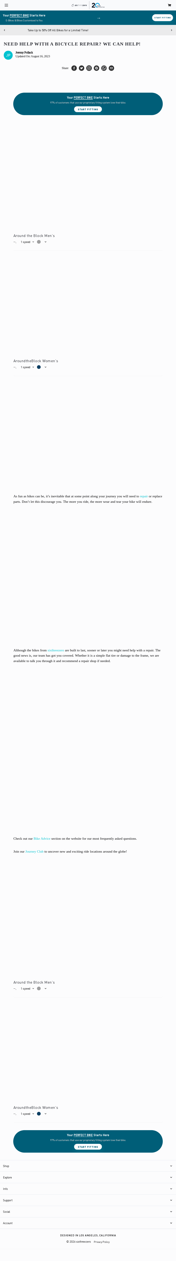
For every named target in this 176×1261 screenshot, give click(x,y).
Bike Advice (42, 838)
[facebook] (74, 68)
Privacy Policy (102, 1241)
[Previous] (4, 30)
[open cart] (170, 5)
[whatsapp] (104, 68)
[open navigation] (6, 5)
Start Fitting (162, 17)
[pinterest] (96, 68)
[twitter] (81, 68)
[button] (27, 242)
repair (144, 496)
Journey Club (34, 851)
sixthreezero (56, 650)
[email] (111, 68)
